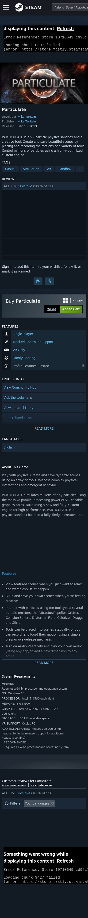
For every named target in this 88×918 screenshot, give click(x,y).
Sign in (7, 269)
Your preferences (41, 788)
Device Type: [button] (14, 835)
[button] (44, 189)
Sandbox (64, 172)
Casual (10, 172)
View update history (19, 410)
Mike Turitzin (27, 119)
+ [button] (80, 172)
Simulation (31, 172)
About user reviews (14, 788)
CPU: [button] (46, 828)
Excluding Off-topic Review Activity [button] (32, 813)
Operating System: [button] (19, 828)
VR (49, 172)
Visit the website (19, 400)
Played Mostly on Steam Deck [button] (51, 820)
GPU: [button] (62, 828)
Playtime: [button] (12, 820)
